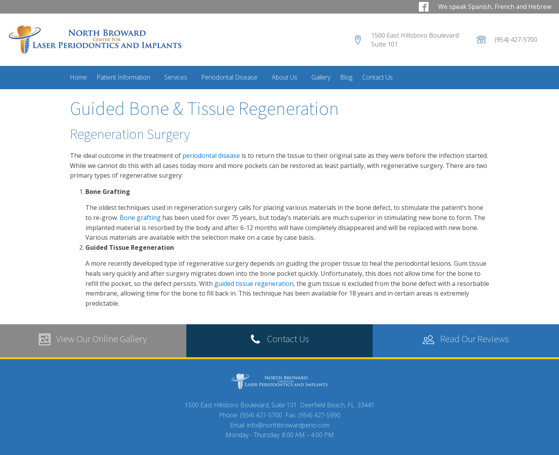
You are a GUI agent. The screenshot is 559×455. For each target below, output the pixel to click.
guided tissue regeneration (253, 283)
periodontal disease (211, 155)
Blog (346, 77)
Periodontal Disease (231, 77)
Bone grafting (140, 217)
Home (78, 77)
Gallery (320, 77)
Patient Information (126, 77)
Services (177, 77)
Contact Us (377, 77)
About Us (287, 77)
